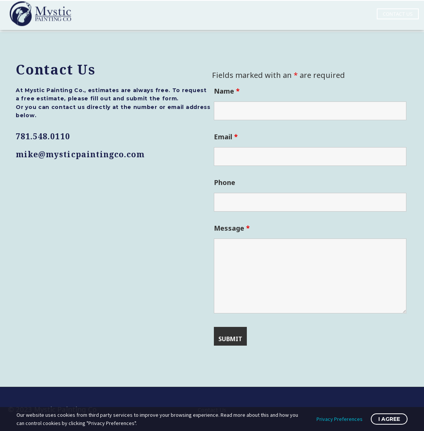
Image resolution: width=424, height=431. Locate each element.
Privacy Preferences (340, 419)
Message (232, 228)
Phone (224, 182)
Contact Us (398, 10)
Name (227, 90)
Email (226, 136)
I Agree (389, 419)
